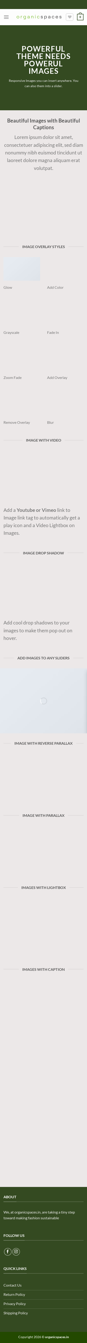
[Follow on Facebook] (8, 1252)
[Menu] (6, 17)
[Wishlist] (69, 17)
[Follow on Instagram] (16, 1252)
